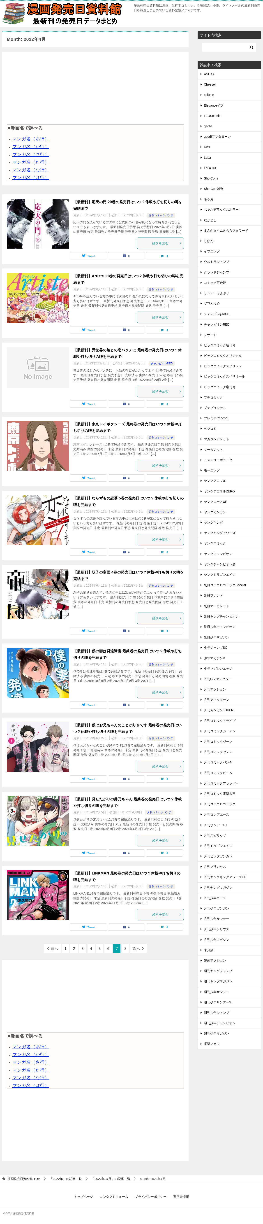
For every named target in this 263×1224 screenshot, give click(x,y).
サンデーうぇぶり (216, 293)
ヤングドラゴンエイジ (219, 574)
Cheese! (210, 84)
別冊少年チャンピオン (219, 627)
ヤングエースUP (215, 502)
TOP (23, 1179)
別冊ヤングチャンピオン (221, 616)
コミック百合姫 (215, 282)
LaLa (207, 157)
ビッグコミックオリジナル (223, 355)
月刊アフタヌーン (216, 700)
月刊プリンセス (215, 866)
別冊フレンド (213, 595)
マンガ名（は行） (30, 177)
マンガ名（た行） (30, 162)
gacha (208, 126)
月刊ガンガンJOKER (218, 710)
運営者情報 (181, 1196)
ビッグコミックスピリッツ (223, 366)
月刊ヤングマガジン (218, 887)
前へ (54, 949)
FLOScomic (212, 116)
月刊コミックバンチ (161, 215)
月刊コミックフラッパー (221, 783)
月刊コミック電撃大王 (219, 793)
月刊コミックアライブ (219, 721)
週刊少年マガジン (216, 1033)
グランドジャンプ (216, 272)
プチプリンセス (215, 408)
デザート (210, 335)
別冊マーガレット (216, 606)
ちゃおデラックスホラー (221, 209)
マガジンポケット (216, 439)
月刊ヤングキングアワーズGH (225, 877)
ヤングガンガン (215, 512)
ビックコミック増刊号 (219, 345)
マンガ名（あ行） (30, 138)
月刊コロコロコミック (219, 804)
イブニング (212, 251)
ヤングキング (213, 522)
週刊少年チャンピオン (219, 1023)
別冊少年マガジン (216, 637)
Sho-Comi (211, 178)
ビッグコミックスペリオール (224, 376)
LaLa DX (210, 168)
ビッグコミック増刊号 (219, 387)
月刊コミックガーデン (219, 731)
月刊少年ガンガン (216, 908)
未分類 (208, 950)
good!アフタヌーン (217, 136)
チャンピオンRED (162, 363)
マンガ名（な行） (30, 169)
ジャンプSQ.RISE (216, 314)
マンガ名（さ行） (30, 154)
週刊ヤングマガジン (218, 981)
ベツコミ (210, 428)
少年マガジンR (214, 658)
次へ (136, 949)
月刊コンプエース (216, 814)
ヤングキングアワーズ (219, 533)
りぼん (208, 241)
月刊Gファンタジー (218, 679)
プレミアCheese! (216, 418)
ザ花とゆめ (212, 303)
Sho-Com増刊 (214, 189)
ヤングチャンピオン (218, 554)
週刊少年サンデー (216, 992)
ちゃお (208, 199)
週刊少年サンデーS (217, 1002)
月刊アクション (215, 689)
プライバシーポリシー (150, 1196)
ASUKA (209, 74)
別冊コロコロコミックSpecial (225, 585)
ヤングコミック (215, 543)
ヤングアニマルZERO (219, 491)
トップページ (83, 1196)
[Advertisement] (95, 88)
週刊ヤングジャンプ (218, 971)
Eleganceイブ (213, 105)
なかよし (210, 220)
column (209, 95)
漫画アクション (215, 960)
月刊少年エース (215, 898)
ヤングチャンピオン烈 (219, 564)
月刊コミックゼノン (218, 752)
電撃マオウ (212, 1044)
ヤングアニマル (215, 481)
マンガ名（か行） (30, 146)
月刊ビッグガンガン (218, 856)
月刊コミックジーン (218, 741)
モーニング (212, 470)
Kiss (207, 147)
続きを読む (167, 243)
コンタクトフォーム (114, 1196)
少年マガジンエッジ (218, 668)
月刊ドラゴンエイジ (218, 846)
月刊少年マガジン (216, 940)
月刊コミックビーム (218, 773)
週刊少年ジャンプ (216, 1012)
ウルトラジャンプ (216, 261)
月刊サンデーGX (215, 825)
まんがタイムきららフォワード (226, 230)
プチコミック (213, 397)
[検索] (229, 47)
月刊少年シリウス (216, 929)
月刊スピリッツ (215, 835)
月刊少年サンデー (216, 919)
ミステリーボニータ (218, 460)
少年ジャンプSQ (215, 647)
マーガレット (213, 449)
